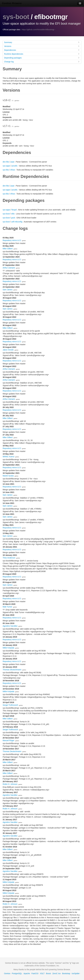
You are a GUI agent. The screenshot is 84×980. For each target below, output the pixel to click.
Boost (48, 973)
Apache (27, 973)
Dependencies (42, 50)
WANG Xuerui (8, 456)
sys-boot (16, 17)
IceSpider (75, 973)
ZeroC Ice (56, 973)
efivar (12, 170)
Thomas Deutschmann (12, 669)
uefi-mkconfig (16, 221)
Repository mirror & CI (12, 240)
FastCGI (34, 973)
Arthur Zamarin (9, 268)
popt (12, 162)
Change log (42, 61)
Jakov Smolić (8, 350)
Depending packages (42, 57)
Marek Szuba (8, 476)
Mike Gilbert (8, 248)
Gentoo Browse (12, 3)
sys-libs (6, 170)
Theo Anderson (9, 558)
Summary (42, 42)
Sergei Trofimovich (10, 705)
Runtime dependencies (42, 54)
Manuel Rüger (8, 740)
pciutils (14, 166)
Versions (42, 46)
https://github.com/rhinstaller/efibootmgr (38, 29)
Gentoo (7, 973)
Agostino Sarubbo (10, 626)
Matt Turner (7, 607)
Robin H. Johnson (10, 784)
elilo (13, 214)
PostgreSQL (17, 973)
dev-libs (6, 162)
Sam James (7, 289)
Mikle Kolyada (8, 648)
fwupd (14, 210)
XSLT (42, 973)
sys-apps (6, 166)
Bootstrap (66, 973)
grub (13, 218)
